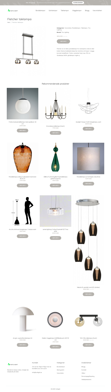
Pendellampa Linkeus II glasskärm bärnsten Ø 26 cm (22, 177)
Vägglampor (77, 11)
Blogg (87, 11)
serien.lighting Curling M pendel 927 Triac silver (55, 230)
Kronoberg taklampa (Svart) (55, 126)
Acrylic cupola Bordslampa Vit (22, 338)
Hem (8, 22)
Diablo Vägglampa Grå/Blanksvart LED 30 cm (55, 339)
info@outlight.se (37, 372)
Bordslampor (40, 11)
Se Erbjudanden (78, 2)
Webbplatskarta (86, 379)
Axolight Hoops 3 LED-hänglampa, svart (88, 122)
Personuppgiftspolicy (88, 376)
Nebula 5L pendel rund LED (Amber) (88, 287)
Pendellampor (76, 28)
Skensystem (60, 370)
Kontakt (84, 370)
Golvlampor (53, 11)
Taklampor (65, 11)
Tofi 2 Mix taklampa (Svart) (88, 338)
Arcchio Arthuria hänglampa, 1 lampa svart (22, 229)
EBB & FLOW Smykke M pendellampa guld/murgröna (55, 177)
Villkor (83, 373)
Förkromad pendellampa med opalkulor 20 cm (22, 123)
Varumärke (68, 28)
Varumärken (97, 11)
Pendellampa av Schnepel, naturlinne (88, 177)
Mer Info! (63, 41)
